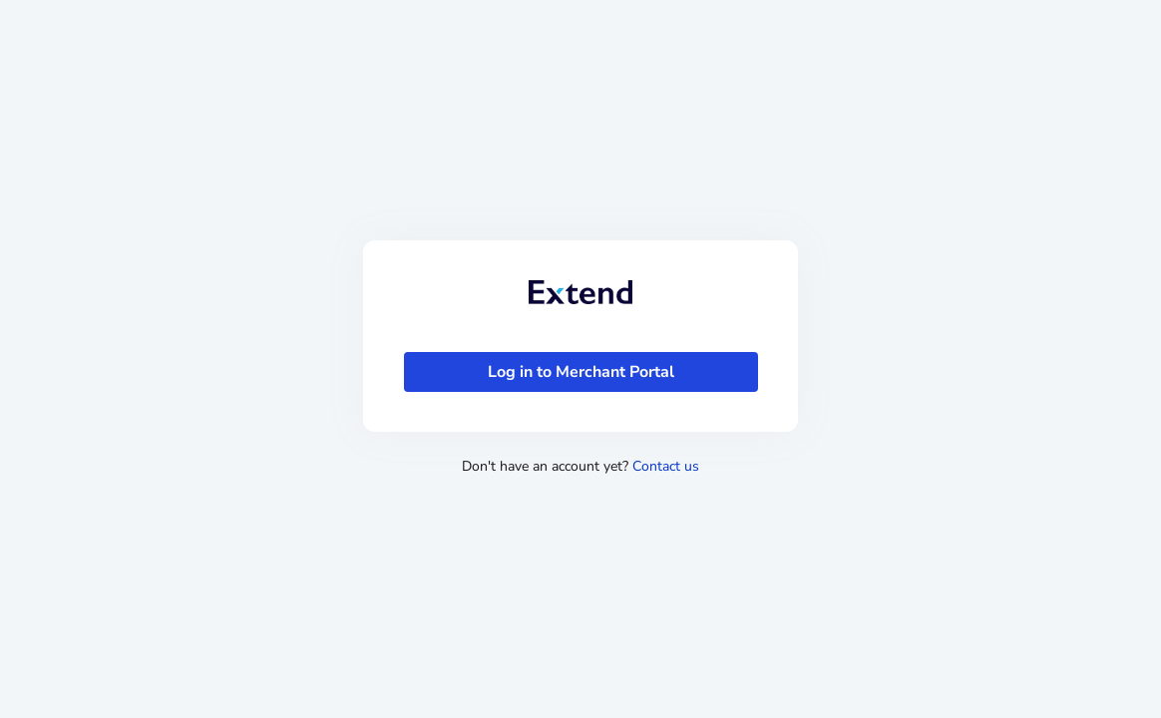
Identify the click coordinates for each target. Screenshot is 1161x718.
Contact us (665, 466)
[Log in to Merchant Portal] (581, 372)
